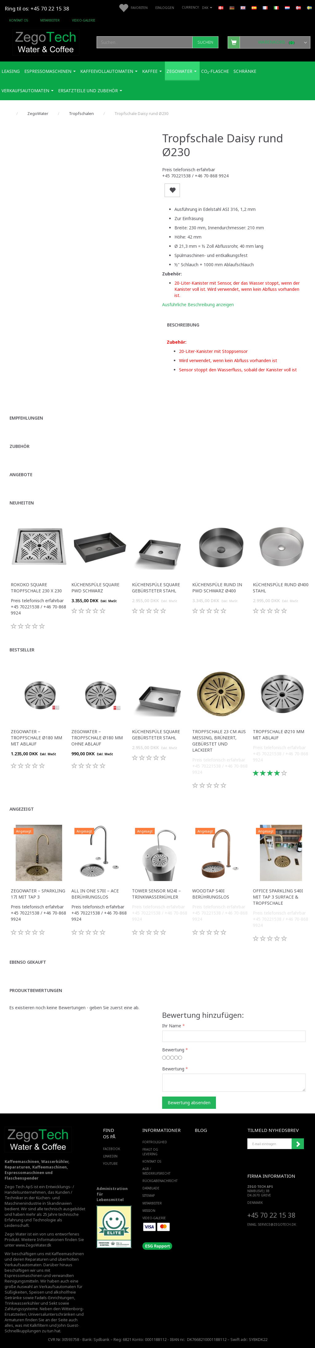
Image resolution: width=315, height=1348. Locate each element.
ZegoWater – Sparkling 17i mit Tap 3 (38, 894)
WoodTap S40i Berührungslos (210, 894)
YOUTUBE (110, 1163)
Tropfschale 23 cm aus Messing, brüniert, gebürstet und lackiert (219, 741)
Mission (148, 1210)
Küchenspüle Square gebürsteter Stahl (156, 588)
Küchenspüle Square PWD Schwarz (95, 588)
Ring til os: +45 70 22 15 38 (37, 8)
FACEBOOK (110, 1149)
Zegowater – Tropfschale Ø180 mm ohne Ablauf (97, 738)
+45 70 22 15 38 (271, 1215)
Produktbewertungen (36, 990)
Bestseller (22, 650)
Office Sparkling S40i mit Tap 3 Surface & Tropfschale (278, 897)
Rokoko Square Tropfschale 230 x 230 (36, 588)
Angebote (21, 474)
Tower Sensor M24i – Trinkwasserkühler (156, 894)
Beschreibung (183, 325)
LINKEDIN (110, 1156)
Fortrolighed (154, 1142)
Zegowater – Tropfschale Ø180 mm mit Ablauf (36, 738)
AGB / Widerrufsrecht (156, 1171)
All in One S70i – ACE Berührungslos (95, 894)
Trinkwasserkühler (22, 1303)
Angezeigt (22, 809)
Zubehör (20, 446)
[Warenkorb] (269, 42)
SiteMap (148, 1195)
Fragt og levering (150, 1151)
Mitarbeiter (50, 20)
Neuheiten (22, 503)
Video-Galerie (83, 20)
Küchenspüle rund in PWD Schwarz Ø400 (217, 588)
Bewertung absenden (189, 1102)
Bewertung (173, 1050)
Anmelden (298, 1144)
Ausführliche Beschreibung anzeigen (198, 304)
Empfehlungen (26, 418)
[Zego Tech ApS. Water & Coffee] (45, 41)
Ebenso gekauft (28, 962)
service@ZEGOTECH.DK (277, 1224)
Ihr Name (171, 1026)
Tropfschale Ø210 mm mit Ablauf (278, 735)
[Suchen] (205, 42)
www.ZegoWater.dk (33, 1245)
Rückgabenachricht (156, 1181)
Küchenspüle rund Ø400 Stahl (281, 588)
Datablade (150, 1188)
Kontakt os (18, 20)
